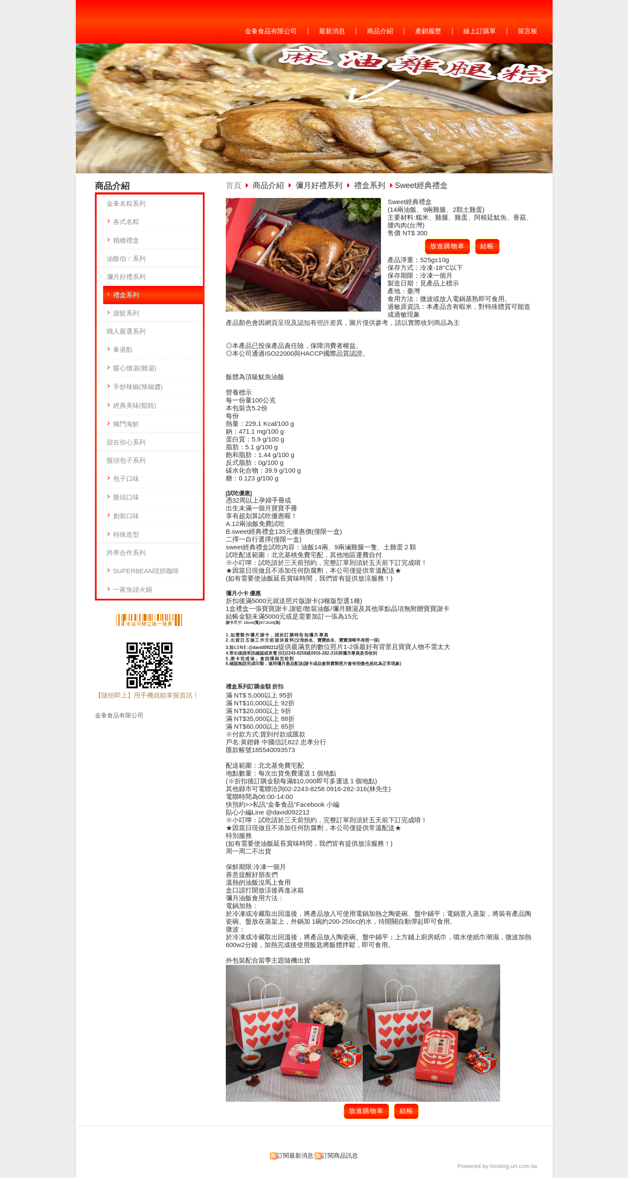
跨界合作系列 (126, 552)
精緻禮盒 (126, 240)
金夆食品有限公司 (119, 715)
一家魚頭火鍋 (132, 589)
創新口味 (126, 515)
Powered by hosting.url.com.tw (497, 1166)
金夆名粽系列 (126, 203)
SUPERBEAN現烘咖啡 (146, 570)
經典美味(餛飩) (134, 405)
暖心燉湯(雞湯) (134, 368)
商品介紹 (269, 185)
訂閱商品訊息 (340, 1155)
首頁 (233, 185)
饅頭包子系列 (126, 460)
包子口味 (126, 478)
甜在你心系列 (126, 442)
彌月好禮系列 (126, 276)
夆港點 (123, 349)
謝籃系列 (126, 313)
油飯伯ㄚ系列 (126, 258)
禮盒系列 (126, 295)
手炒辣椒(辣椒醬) (138, 386)
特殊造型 (126, 534)
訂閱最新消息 (295, 1155)
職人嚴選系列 (126, 331)
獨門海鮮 (126, 424)
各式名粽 (126, 221)
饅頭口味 (126, 497)
